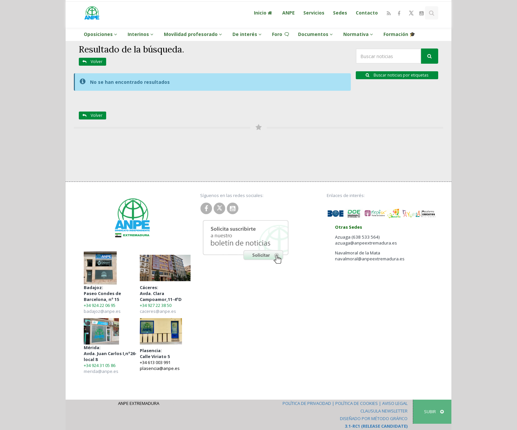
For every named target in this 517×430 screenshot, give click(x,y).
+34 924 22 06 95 (99, 305)
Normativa (359, 34)
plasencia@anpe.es (160, 368)
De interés (247, 34)
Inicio (264, 13)
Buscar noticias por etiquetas (397, 75)
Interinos (141, 34)
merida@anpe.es (101, 371)
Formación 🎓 (399, 34)
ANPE (288, 13)
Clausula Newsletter (384, 411)
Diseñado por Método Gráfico (374, 418)
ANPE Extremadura (138, 403)
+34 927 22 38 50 (155, 305)
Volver (92, 61)
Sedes (340, 13)
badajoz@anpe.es (102, 311)
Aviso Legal (395, 403)
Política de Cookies (356, 403)
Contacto (367, 13)
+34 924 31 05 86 (99, 365)
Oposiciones (101, 34)
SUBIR (434, 411)
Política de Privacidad (307, 403)
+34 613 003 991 (155, 362)
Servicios (313, 13)
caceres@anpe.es (158, 311)
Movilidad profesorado (194, 34)
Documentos (316, 34)
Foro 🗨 (280, 34)
